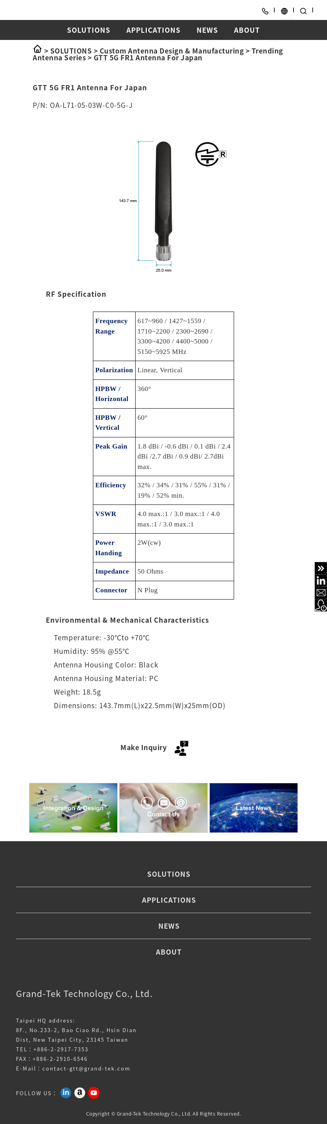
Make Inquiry (155, 747)
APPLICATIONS (153, 30)
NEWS (207, 30)
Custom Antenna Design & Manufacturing (172, 51)
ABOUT (247, 30)
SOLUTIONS (88, 30)
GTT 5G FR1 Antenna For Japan (148, 57)
